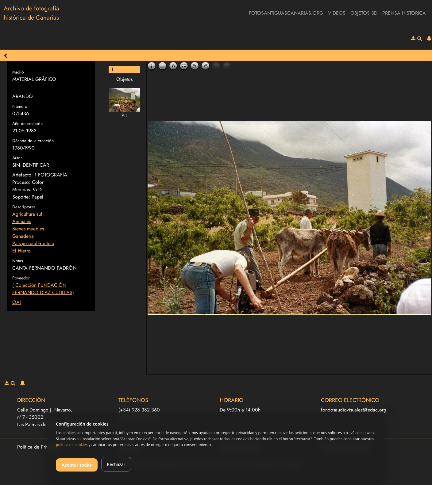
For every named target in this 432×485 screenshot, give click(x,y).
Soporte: (21, 196)
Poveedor (21, 278)
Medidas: (21, 189)
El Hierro (21, 250)
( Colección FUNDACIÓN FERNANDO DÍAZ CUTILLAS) (43, 289)
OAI (16, 302)
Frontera (45, 243)
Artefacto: (22, 174)
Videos (336, 13)
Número (19, 106)
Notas (17, 261)
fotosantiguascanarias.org (286, 13)
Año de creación (27, 123)
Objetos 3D (363, 13)
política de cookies (71, 444)
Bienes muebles (28, 228)
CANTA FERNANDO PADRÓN (44, 267)
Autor (17, 158)
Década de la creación (33, 141)
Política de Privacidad (40, 446)
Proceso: (21, 182)
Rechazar (116, 464)
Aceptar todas (77, 465)
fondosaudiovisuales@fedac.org (353, 409)
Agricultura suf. (28, 214)
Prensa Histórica (404, 13)
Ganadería (23, 236)
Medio (18, 72)
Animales (21, 221)
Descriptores (24, 207)
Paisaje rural (24, 243)
